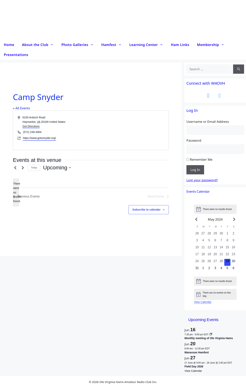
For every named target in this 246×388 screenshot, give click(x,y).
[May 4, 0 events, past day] (203, 241)
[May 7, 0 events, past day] (221, 241)
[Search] (238, 69)
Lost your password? (202, 180)
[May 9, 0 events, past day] (233, 241)
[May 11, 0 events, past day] (203, 248)
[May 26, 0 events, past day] (209, 262)
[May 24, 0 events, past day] (197, 262)
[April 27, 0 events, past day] (203, 234)
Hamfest (113, 45)
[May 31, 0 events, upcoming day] (197, 269)
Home (9, 44)
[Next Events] (22, 167)
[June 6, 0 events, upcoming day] (233, 269)
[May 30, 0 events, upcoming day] (233, 262)
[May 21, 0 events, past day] (221, 255)
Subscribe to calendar (146, 209)
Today (34, 167)
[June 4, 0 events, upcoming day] (221, 269)
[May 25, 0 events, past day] (203, 262)
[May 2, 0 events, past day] (233, 234)
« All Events (21, 108)
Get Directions (31, 126)
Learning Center (148, 45)
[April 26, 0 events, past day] (197, 234)
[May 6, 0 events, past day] (215, 241)
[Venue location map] (129, 130)
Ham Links (180, 44)
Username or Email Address (207, 121)
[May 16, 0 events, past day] (233, 248)
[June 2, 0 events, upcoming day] (209, 269)
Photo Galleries (79, 45)
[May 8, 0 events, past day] (227, 241)
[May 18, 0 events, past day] (203, 255)
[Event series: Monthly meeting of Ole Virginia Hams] (210, 334)
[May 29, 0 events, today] (227, 262)
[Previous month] (196, 219)
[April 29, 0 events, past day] (215, 234)
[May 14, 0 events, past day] (221, 248)
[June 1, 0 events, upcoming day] (203, 269)
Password (193, 140)
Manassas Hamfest (196, 352)
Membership (212, 45)
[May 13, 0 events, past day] (215, 248)
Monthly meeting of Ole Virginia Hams (208, 338)
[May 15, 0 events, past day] (227, 248)
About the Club (39, 45)
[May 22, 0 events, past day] (227, 255)
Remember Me (201, 159)
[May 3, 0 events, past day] (197, 241)
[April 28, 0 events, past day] (209, 234)
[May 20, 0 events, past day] (215, 255)
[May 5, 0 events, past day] (209, 241)
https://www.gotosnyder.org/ (39, 138)
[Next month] (234, 219)
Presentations (16, 54)
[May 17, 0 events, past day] (197, 255)
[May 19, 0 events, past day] (209, 255)
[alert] (16, 192)
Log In (195, 169)
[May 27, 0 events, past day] (215, 262)
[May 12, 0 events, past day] (209, 248)
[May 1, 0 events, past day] (227, 234)
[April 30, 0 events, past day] (221, 234)
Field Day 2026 (193, 366)
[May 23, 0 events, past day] (233, 255)
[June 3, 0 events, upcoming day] (215, 269)
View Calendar (203, 302)
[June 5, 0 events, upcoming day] (227, 269)
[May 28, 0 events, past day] (221, 262)
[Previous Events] (15, 167)
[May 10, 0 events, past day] (197, 248)
